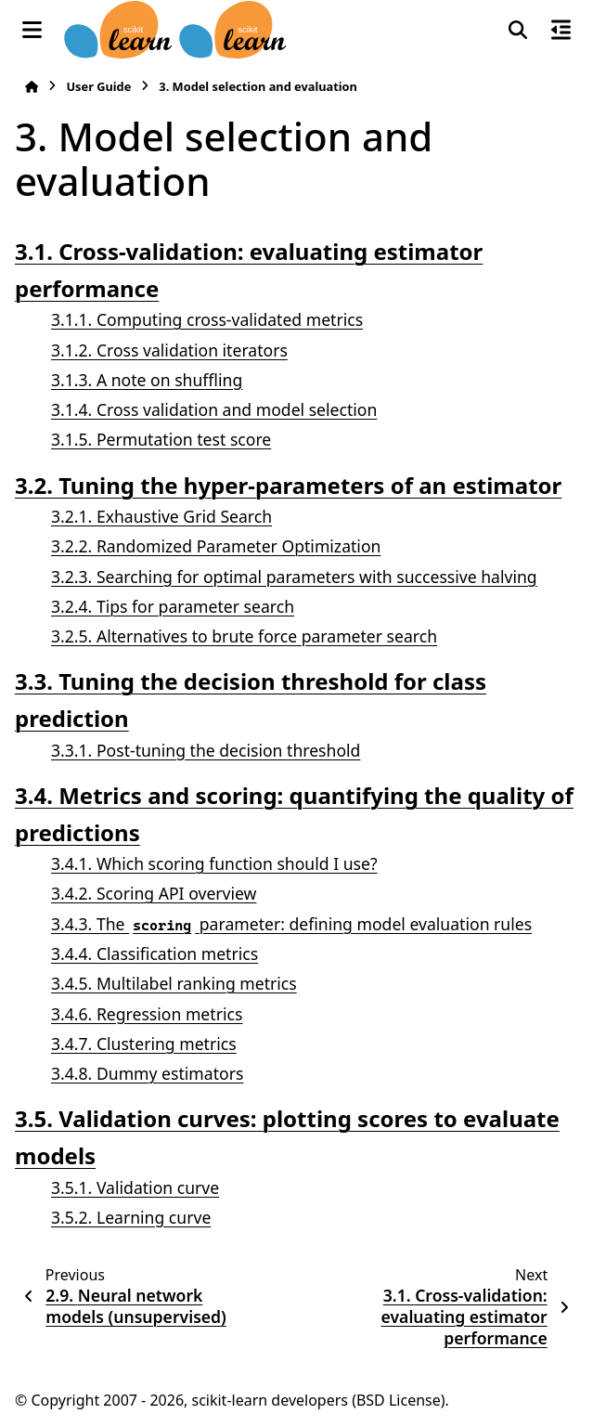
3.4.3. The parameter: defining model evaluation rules (291, 924)
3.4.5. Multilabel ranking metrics (174, 983)
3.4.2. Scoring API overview (153, 893)
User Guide (98, 86)
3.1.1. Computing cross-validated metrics (207, 319)
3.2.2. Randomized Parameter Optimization (215, 546)
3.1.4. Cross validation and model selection (214, 409)
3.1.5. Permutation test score (161, 439)
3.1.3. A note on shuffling (146, 380)
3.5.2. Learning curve (131, 1217)
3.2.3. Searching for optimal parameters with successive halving (294, 576)
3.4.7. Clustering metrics (144, 1043)
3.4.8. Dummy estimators (147, 1073)
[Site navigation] (32, 29)
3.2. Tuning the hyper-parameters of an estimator (288, 485)
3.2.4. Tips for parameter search (172, 606)
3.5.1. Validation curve (135, 1187)
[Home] (31, 87)
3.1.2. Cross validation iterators (169, 350)
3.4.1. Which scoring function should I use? (214, 863)
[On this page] (561, 29)
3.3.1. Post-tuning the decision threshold (205, 750)
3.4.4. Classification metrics (154, 953)
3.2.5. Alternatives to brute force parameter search (244, 636)
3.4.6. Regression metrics (146, 1014)
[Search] (518, 29)
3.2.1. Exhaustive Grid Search (161, 516)
